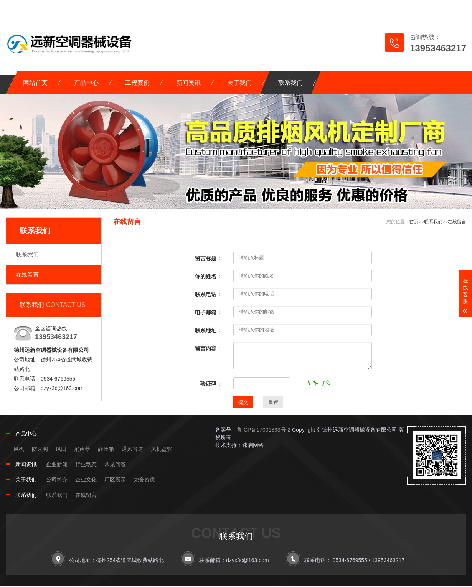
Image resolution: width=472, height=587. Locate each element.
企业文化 (86, 480)
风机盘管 (161, 449)
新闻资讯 (188, 82)
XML (453, 8)
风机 (18, 449)
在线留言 (348, 8)
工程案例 (137, 82)
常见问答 (115, 464)
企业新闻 (57, 464)
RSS (430, 8)
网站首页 (35, 82)
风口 (61, 449)
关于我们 (239, 82)
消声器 (82, 449)
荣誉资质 (144, 480)
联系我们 (290, 82)
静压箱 (106, 449)
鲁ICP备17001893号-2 (263, 430)
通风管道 (132, 449)
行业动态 (86, 464)
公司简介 (57, 480)
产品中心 (86, 82)
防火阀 (40, 449)
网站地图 (391, 8)
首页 (414, 221)
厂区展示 (115, 480)
